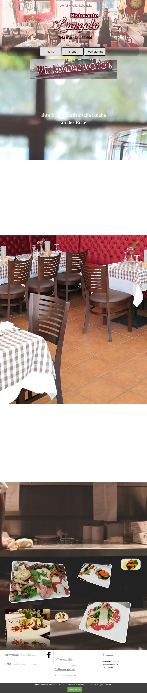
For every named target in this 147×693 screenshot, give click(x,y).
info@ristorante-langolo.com (24, 664)
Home (51, 51)
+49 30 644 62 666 (27, 655)
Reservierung (95, 51)
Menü (73, 51)
